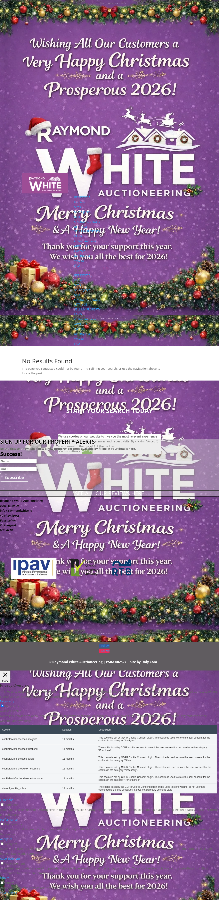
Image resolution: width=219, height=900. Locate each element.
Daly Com (149, 662)
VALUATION (8, 631)
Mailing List (82, 256)
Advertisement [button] (10, 858)
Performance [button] (9, 820)
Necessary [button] (7, 701)
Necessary (12, 706)
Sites (77, 207)
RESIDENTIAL (83, 197)
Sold (77, 217)
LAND (78, 236)
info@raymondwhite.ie (16, 510)
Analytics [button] (6, 839)
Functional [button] (7, 800)
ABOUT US (81, 246)
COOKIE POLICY (11, 639)
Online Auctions (85, 241)
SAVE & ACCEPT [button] (10, 893)
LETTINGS (80, 226)
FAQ (77, 265)
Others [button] (4, 878)
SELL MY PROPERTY (87, 231)
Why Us (79, 260)
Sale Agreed (82, 212)
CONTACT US (9, 616)
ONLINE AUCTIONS (87, 222)
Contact (79, 251)
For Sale (79, 202)
